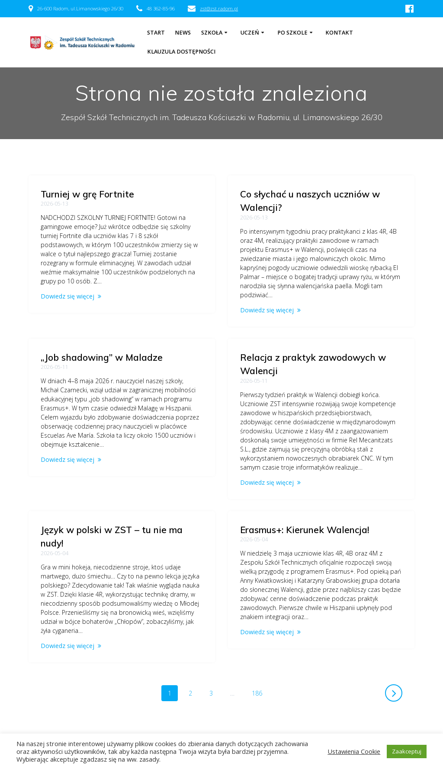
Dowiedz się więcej (67, 296)
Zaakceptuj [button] (406, 751)
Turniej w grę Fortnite (87, 194)
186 (260, 669)
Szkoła (211, 32)
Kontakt (339, 32)
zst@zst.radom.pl (219, 8)
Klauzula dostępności (181, 51)
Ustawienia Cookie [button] (353, 751)
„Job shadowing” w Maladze (102, 334)
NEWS (183, 32)
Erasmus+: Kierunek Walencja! (304, 520)
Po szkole (292, 32)
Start (156, 32)
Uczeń (250, 32)
